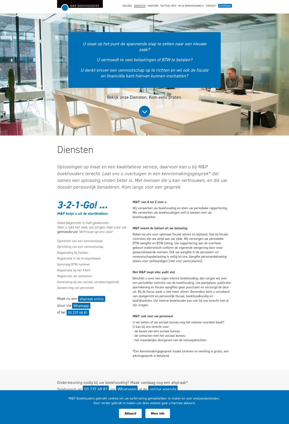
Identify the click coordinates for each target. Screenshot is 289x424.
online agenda (163, 389)
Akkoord (130, 413)
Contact (211, 6)
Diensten (139, 6)
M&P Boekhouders (80, 6)
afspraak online (92, 298)
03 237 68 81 (78, 312)
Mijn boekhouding (190, 6)
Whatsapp (81, 305)
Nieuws (127, 6)
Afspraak (225, 6)
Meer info (157, 413)
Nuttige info (168, 6)
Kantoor (153, 6)
